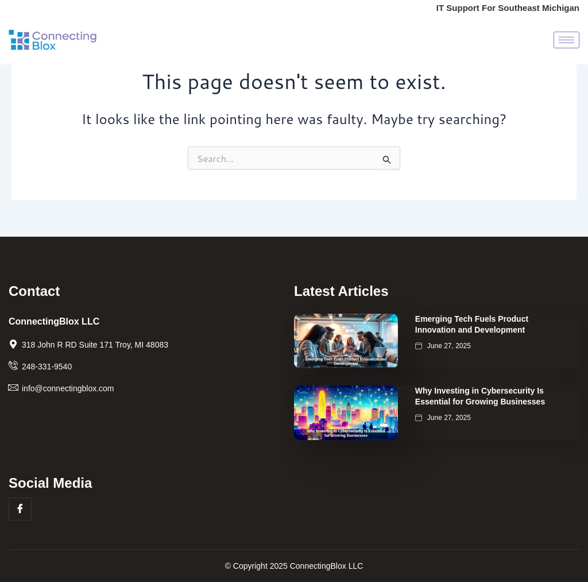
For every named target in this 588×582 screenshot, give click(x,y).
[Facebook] (20, 509)
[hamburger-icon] (566, 41)
